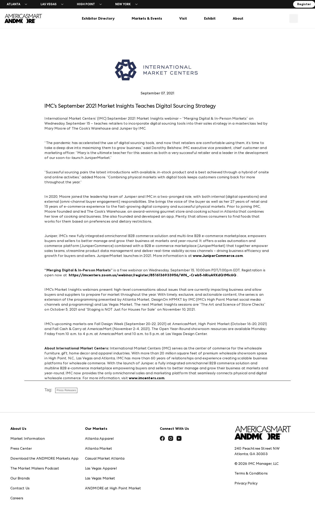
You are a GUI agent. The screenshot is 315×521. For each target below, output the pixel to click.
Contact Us (20, 485)
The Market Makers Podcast (34, 465)
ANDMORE (94, 495)
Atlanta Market (98, 445)
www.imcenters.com (146, 378)
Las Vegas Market (100, 475)
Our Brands (20, 475)
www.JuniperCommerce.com (218, 256)
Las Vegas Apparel (101, 465)
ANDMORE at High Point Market (113, 485)
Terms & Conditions (251, 470)
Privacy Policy (246, 479)
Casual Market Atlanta (104, 455)
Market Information (27, 435)
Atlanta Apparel (99, 435)
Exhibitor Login (23, 504)
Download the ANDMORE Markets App (44, 455)
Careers (16, 495)
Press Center (21, 445)
